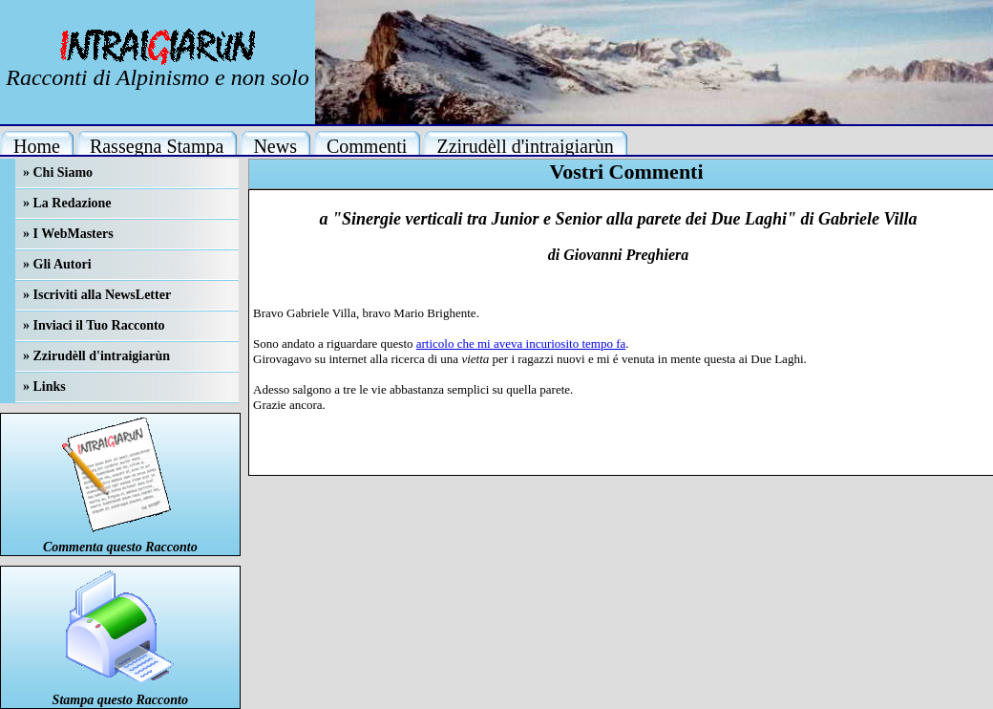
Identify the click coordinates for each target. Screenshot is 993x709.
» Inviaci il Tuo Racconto (94, 325)
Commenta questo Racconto (120, 547)
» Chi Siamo (58, 172)
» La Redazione (67, 203)
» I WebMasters (68, 233)
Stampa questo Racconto (120, 700)
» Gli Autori (57, 264)
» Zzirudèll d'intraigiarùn (96, 356)
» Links (44, 386)
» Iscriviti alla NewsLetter (97, 295)
